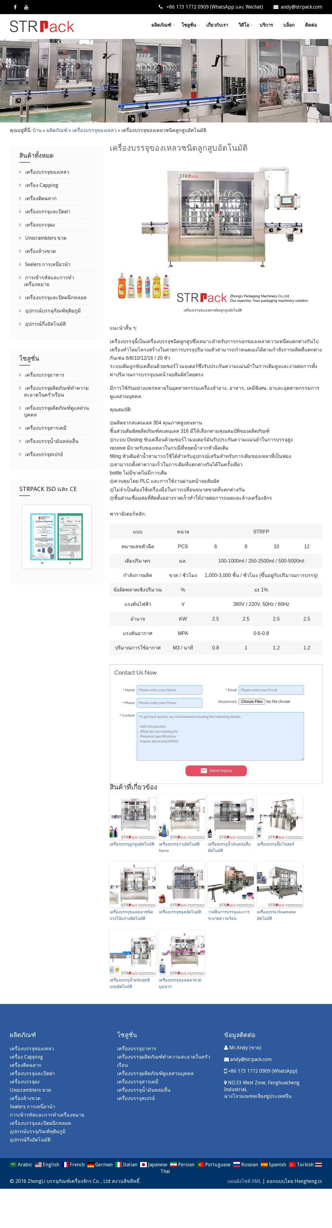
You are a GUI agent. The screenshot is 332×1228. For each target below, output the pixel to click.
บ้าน (37, 130)
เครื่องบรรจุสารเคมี (45, 428)
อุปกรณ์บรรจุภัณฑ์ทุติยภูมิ (52, 311)
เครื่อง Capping (41, 185)
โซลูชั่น (190, 25)
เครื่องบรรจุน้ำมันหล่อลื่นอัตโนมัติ (229, 847)
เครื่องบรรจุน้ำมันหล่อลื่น (51, 441)
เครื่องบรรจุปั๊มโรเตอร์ (275, 844)
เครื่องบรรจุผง (39, 225)
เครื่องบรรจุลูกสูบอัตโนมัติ (132, 844)
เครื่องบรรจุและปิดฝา (47, 212)
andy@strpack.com (297, 7)
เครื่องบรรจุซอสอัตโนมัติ (180, 912)
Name (129, 690)
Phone (128, 702)
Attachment (227, 701)
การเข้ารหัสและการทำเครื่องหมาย (47, 1115)
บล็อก (289, 25)
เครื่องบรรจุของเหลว (94, 130)
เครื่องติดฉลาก (40, 198)
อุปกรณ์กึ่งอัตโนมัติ (45, 324)
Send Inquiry (216, 770)
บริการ (266, 25)
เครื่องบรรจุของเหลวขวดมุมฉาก (180, 983)
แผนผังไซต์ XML (244, 1181)
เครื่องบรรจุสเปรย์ (43, 454)
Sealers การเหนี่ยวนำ (47, 264)
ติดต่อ (311, 25)
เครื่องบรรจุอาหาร (44, 375)
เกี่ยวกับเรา (217, 25)
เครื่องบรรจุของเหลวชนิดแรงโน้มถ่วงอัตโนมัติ (131, 915)
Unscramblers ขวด (45, 238)
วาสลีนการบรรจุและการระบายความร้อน (229, 915)
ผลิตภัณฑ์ (163, 25)
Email (231, 690)
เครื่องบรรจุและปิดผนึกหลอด (55, 297)
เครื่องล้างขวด (40, 251)
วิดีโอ (246, 25)
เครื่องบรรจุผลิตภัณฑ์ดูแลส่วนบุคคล (155, 1073)
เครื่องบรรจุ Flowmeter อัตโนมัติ (276, 915)
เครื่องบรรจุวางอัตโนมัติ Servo (179, 847)
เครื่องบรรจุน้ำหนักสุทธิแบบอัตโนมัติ (130, 983)
